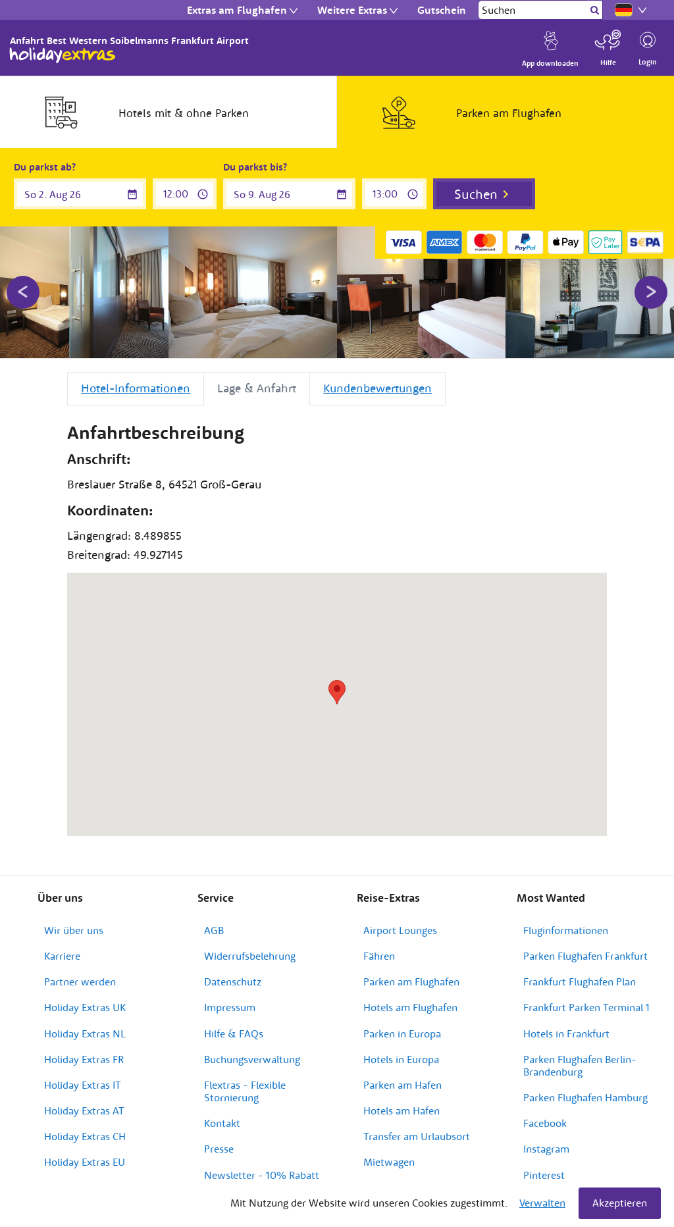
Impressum (229, 1007)
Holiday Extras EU (84, 1161)
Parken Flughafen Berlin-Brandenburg (579, 1065)
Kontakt (222, 1123)
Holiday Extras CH (85, 1136)
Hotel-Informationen (135, 388)
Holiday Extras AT (84, 1110)
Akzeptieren (619, 1202)
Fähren (379, 955)
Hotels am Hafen (401, 1110)
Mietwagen (389, 1161)
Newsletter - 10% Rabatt (261, 1175)
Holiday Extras (62, 55)
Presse (219, 1148)
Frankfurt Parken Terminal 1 (586, 1007)
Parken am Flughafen (411, 981)
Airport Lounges (400, 930)
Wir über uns (73, 930)
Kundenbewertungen (377, 388)
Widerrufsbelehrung (250, 955)
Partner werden (80, 981)
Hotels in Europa (401, 1059)
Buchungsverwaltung (252, 1059)
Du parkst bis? (255, 167)
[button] (337, 692)
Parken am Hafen (402, 1084)
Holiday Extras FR (84, 1059)
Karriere (62, 955)
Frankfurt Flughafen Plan (579, 981)
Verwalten (542, 1202)
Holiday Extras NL (85, 1033)
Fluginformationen (565, 930)
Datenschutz (232, 981)
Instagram (546, 1148)
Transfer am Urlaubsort (416, 1136)
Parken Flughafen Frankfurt (585, 955)
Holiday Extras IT (82, 1084)
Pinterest (544, 1175)
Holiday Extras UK (85, 1007)
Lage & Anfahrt (256, 388)
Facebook (545, 1123)
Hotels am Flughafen (410, 1007)
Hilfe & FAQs (233, 1033)
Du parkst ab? (45, 167)
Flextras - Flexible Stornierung (245, 1091)
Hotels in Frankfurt (566, 1033)
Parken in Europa (402, 1033)
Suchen (476, 194)
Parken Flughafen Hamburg (585, 1097)
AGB (214, 930)
